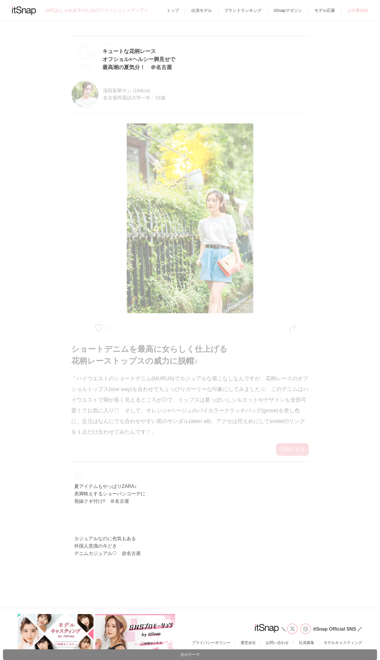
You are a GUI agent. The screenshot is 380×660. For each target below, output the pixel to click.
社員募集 (306, 642)
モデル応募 (324, 10)
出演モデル (201, 10)
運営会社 (248, 642)
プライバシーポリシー (211, 642)
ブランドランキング (243, 10)
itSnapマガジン (288, 10)
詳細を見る (292, 449)
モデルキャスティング (343, 642)
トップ (173, 10)
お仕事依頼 (357, 10)
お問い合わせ (277, 642)
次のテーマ (190, 654)
